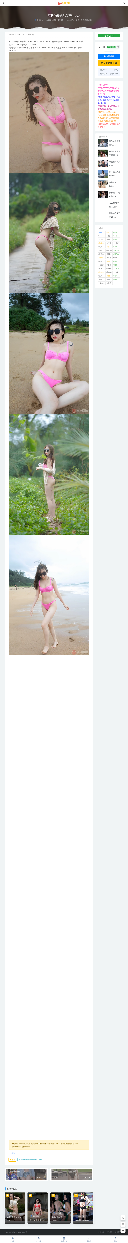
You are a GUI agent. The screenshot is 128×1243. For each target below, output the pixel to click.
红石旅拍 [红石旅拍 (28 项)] (102, 268)
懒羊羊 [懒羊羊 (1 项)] (117, 250)
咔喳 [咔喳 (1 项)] (117, 243)
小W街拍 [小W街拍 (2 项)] (117, 247)
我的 (115, 1239)
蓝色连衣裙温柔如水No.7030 (114, 217)
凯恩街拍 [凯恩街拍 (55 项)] (110, 239)
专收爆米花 (86, 20)
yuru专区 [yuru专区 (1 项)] (109, 232)
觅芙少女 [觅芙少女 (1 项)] (102, 276)
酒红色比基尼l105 (37, 1220)
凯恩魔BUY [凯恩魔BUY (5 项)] (117, 239)
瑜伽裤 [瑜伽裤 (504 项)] (102, 265)
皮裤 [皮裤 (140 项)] (109, 265)
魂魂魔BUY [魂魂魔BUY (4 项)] (117, 279)
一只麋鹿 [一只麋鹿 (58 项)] (102, 236)
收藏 (12, 1160)
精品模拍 (64, 1239)
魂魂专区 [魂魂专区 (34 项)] (110, 279)
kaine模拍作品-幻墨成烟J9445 (114, 207)
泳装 (13, 1153)
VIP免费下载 (109, 62)
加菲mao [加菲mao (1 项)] (102, 243)
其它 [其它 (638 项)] (101, 239)
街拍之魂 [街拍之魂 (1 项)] (102, 272)
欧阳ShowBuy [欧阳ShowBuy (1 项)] (110, 254)
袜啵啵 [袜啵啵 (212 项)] (109, 272)
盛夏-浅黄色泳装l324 (14, 1218)
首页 (22, 34)
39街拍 (24, 1232)
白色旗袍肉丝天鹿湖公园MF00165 (114, 155)
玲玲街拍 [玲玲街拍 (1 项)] (102, 261)
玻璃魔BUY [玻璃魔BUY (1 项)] (117, 261)
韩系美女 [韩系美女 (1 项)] (102, 279)
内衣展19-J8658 (82, 1220)
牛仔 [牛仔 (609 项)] (109, 258)
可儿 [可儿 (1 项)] (109, 243)
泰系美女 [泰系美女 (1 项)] (117, 254)
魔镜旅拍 (40, 20)
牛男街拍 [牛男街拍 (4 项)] (117, 258)
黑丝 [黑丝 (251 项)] (109, 283)
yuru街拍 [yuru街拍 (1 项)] (117, 232)
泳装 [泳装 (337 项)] (101, 258)
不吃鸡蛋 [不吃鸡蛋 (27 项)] (117, 236)
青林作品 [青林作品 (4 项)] (117, 276)
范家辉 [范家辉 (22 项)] (109, 268)
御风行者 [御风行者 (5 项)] (102, 250)
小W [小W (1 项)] (109, 247)
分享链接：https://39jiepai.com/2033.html (30, 1159)
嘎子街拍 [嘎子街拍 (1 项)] (102, 247)
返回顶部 (118, 1232)
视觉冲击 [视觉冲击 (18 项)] (110, 276)
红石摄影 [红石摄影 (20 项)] (117, 265)
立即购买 (109, 56)
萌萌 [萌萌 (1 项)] (117, 268)
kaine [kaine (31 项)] (102, 232)
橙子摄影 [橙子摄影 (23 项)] (102, 254)
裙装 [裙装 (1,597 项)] (117, 272)
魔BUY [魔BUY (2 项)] (102, 283)
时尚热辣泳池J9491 (58, 1218)
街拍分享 (58, 1213)
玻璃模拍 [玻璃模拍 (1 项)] (110, 261)
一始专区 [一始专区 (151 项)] (110, 236)
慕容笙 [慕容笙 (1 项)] (109, 250)
